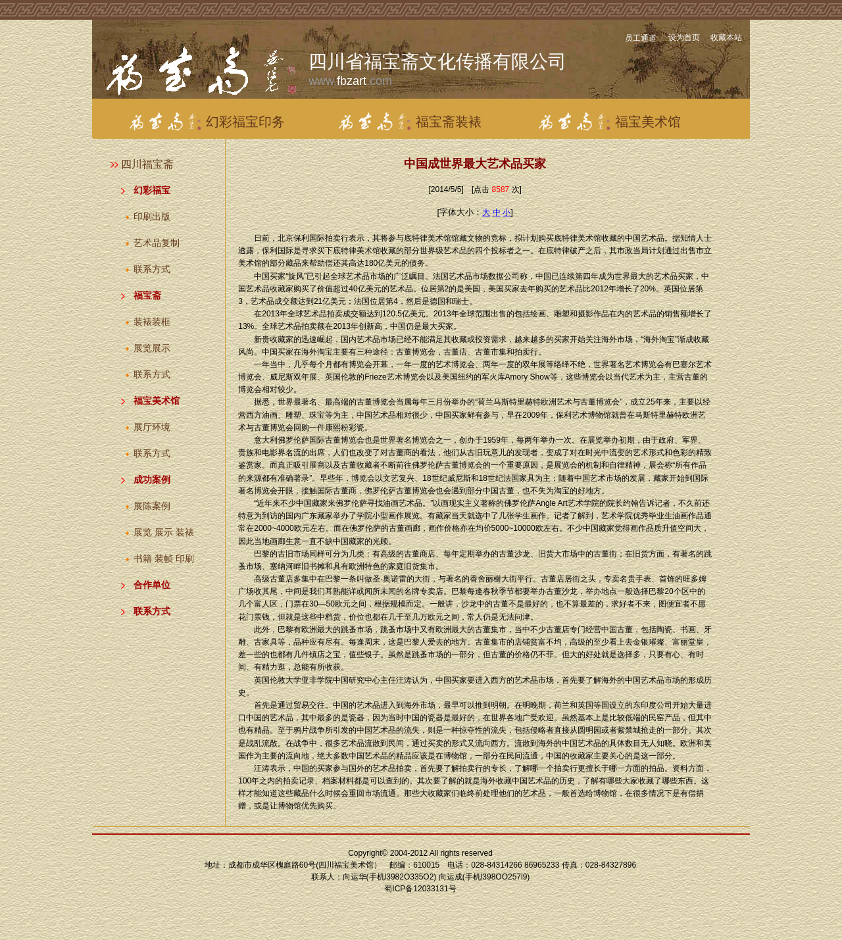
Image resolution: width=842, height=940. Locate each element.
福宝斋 (147, 295)
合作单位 (152, 585)
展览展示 (152, 348)
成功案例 (152, 479)
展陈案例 (152, 506)
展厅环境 (152, 427)
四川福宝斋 (147, 164)
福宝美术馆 (157, 400)
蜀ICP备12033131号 (420, 888)
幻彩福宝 (152, 190)
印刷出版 (152, 216)
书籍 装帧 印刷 (164, 558)
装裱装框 (152, 321)
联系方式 (152, 269)
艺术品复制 (157, 242)
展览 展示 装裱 (164, 532)
